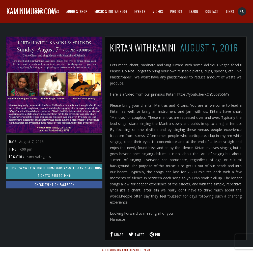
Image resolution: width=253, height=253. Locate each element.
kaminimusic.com (31, 11)
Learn (193, 11)
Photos (176, 11)
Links (230, 11)
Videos (158, 11)
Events (140, 11)
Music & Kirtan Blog (111, 11)
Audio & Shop (77, 11)
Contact (212, 11)
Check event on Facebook (54, 184)
